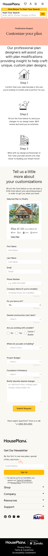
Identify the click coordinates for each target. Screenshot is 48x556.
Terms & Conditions (24, 480)
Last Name (11, 258)
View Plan (15, 237)
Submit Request (24, 408)
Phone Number (13, 279)
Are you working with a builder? (20, 328)
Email (9, 268)
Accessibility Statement (24, 552)
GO (42, 14)
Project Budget (13, 358)
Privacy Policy (16, 483)
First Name (11, 246)
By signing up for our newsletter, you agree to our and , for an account (21, 480)
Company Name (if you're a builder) (22, 289)
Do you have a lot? (15, 301)
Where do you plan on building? (20, 344)
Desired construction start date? (21, 315)
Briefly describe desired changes (21, 381)
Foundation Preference (17, 370)
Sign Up (24, 472)
